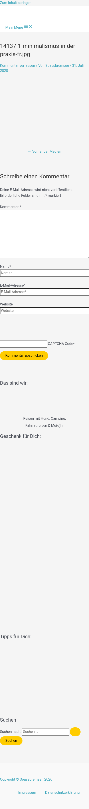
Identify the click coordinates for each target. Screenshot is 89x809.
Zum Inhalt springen (16, 3)
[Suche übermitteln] (75, 731)
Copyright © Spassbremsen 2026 (26, 779)
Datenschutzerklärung (62, 792)
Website (6, 304)
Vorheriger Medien (44, 151)
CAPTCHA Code (60, 344)
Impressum (27, 792)
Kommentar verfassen (17, 65)
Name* (5, 266)
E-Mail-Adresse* (12, 285)
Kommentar (10, 207)
